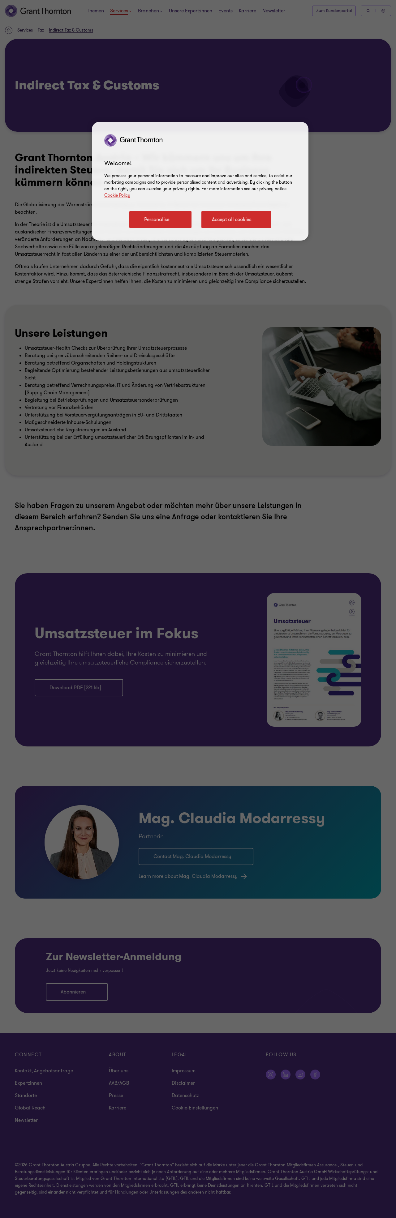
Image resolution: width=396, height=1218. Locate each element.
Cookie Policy (117, 195)
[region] (200, 181)
